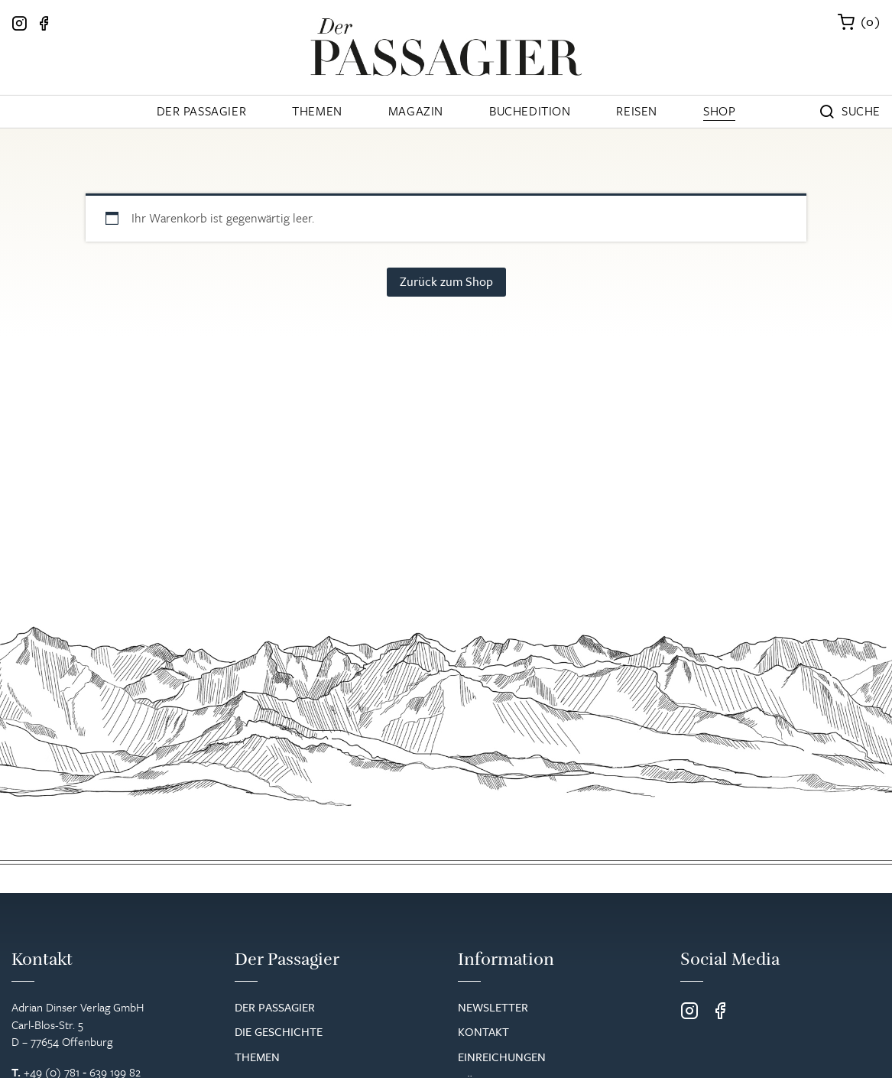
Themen (317, 111)
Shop (719, 111)
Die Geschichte (279, 1031)
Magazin (415, 111)
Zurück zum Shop (446, 281)
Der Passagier (202, 111)
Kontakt (483, 1031)
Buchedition (530, 111)
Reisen (636, 111)
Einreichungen (502, 1056)
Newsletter (493, 1006)
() (871, 21)
